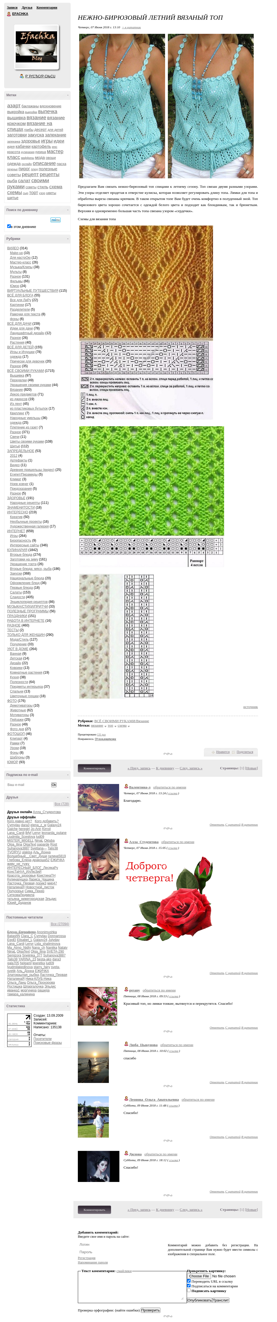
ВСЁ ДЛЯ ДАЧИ (19, 324)
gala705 (13, 963)
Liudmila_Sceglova (21, 837)
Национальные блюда (27, 578)
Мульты (16, 272)
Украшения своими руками (30, 385)
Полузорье (15, 891)
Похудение (18, 644)
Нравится (223, 752)
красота (13, 152)
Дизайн (15, 663)
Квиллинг (17, 413)
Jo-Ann (36, 829)
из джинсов (18, 399)
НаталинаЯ (16, 887)
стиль (42, 186)
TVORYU (14, 852)
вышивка (16, 117)
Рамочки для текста (25, 314)
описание (44, 163)
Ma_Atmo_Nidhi (19, 948)
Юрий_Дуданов (19, 903)
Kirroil (46, 829)
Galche (12, 829)
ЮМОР (12, 762)
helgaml (26, 963)
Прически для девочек (27, 361)
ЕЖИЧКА (57, 860)
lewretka (38, 963)
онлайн (27, 164)
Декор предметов (23, 394)
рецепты (49, 174)
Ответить (217, 824)
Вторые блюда (21, 555)
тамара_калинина (21, 994)
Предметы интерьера (26, 687)
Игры (14, 536)
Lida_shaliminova (47, 944)
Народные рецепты (25, 503)
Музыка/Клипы (21, 267)
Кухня (14, 677)
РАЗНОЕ (13, 625)
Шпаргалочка (33, 986)
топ (110, 725)
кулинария (27, 152)
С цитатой (232, 824)
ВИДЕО (13, 248)
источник (250, 707)
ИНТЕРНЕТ (16, 531)
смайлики (124, 1271)
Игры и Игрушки (22, 352)
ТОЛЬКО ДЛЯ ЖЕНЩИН (26, 635)
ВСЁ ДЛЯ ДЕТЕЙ (20, 347)
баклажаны (30, 106)
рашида (44, 990)
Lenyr (36, 833)
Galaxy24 (54, 825)
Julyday (54, 940)
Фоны (14, 753)
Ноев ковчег (19, 484)
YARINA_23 (27, 959)
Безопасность (20, 540)
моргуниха (28, 990)
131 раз (101, 734)
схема (55, 186)
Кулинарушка (17, 879)
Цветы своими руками (27, 441)
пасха (61, 164)
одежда (14, 163)
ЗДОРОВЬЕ (16, 498)
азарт (13, 105)
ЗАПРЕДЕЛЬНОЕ (20, 451)
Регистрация (87, 1258)
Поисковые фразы (48, 1043)
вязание (36, 117)
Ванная (15, 654)
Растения (17, 342)
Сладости (17, 597)
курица (40, 152)
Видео (15, 465)
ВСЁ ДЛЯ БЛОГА (20, 295)
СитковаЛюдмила (20, 895)
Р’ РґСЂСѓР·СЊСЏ (40, 76)
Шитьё (15, 446)
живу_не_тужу (18, 864)
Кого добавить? (47, 821)
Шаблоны (17, 757)
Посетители (43, 1039)
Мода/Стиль (19, 639)
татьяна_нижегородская (25, 899)
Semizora (14, 955)
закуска (36, 135)
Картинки (17, 305)
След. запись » (191, 768)
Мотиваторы (19, 715)
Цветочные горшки (24, 696)
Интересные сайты (24, 545)
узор (42, 193)
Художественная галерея (29, 526)
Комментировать (94, 768)
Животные (18, 710)
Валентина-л (139, 787)
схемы (14, 192)
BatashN (13, 936)
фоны (14, 319)
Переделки (18, 380)
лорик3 (40, 883)
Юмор (14, 286)
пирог (24, 168)
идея (11, 147)
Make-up (16, 253)
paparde (43, 844)
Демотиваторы (21, 705)
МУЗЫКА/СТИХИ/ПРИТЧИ (27, 606)
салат (24, 180)
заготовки (17, 135)
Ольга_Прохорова (41, 982)
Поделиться (245, 752)
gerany (134, 990)
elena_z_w (38, 825)
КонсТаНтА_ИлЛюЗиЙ (24, 872)
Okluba (49, 841)
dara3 (25, 825)
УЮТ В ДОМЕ (18, 649)
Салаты (16, 592)
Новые (251, 768)
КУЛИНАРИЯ (17, 550)
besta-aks (44, 959)
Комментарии (47, 7)
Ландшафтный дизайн (27, 333)
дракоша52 (41, 860)
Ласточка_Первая (21, 883)
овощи (51, 158)
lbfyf (28, 833)
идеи (59, 141)
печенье (12, 169)
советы (30, 187)
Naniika (51, 948)
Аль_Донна (42, 852)
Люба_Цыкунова (143, 1045)
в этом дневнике (23, 227)
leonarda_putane (54, 833)
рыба (12, 180)
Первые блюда (21, 588)
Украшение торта (23, 564)
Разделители (20, 309)
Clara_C (27, 936)
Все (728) (62, 804)
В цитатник (249, 824)
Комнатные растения (26, 672)
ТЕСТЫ (13, 630)
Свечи (14, 437)
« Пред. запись (139, 768)
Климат (15, 479)
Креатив (16, 517)
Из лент (16, 404)
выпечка (47, 111)
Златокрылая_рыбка (23, 975)
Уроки (14, 748)
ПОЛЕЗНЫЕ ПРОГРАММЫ (27, 611)
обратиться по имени (169, 787)
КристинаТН (46, 875)
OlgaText (29, 844)
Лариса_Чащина (41, 879)
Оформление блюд (25, 583)
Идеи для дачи (21, 328)
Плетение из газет (24, 427)
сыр (25, 193)
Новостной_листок (39, 887)
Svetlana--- (38, 848)
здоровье (30, 141)
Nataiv (62, 948)
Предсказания (21, 489)
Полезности (19, 682)
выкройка (15, 112)
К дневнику (165, 768)
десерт (40, 129)
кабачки (23, 146)
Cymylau (13, 825)
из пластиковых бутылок (29, 408)
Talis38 (53, 848)
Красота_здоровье (21, 875)
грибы (28, 130)
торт (33, 192)
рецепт (30, 174)
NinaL (39, 841)
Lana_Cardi (15, 833)
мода (40, 157)
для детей (55, 130)
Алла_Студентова (47, 812)
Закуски (16, 573)
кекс (54, 146)
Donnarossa (57, 936)
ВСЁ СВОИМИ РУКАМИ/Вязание (121, 721)
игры (47, 141)
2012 (13, 456)
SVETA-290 (55, 951)
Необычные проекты (26, 522)
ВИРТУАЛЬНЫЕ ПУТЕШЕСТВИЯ (32, 291)
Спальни (16, 691)
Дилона (135, 1154)
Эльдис (51, 899)
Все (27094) (60, 924)
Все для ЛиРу (20, 300)
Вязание (16, 390)
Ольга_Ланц (16, 982)
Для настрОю (20, 258)
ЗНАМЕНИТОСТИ (21, 507)
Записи (12, 7)
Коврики (16, 668)
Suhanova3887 (18, 848)
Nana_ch (38, 948)
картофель (41, 146)
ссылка (172, 793)
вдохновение (50, 106)
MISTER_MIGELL (20, 841)
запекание (55, 135)
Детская (16, 658)
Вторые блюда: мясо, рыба (31, 569)
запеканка (13, 141)
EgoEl (11, 940)
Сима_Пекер (34, 891)
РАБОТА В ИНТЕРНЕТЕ (26, 621)
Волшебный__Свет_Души (27, 856)
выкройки (31, 112)
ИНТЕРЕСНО (17, 512)
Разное (15, 276)
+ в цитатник (131, 27)
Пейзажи (17, 720)
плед (34, 169)
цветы (51, 193)
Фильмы (16, 281)
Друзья (27, 7)
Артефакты (18, 460)
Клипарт (16, 738)
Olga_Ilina (14, 844)
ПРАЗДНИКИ (17, 616)
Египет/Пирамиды (24, 474)
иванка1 (13, 990)
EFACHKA (9, 14)
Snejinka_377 (32, 955)
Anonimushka (47, 932)
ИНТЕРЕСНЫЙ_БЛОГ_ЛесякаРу (32, 868)
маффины (27, 157)
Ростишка (14, 986)
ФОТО (12, 701)
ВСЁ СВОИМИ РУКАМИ (25, 371)
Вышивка (17, 375)
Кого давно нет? (19, 821)
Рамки (14, 743)
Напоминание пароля (93, 1262)
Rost (53, 844)
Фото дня (17, 729)
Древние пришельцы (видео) (32, 470)
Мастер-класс (20, 262)
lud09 (40, 837)
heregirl (24, 829)
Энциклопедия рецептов (29, 602)
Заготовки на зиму (24, 559)
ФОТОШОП (16, 734)
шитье (13, 198)
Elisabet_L (24, 940)
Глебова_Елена (19, 860)
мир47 (52, 883)
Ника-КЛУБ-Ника (38, 979)
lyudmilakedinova (20, 967)
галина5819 (57, 856)
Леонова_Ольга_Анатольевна (154, 1099)
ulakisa (27, 852)
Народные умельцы (25, 418)
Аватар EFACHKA (36, 47)
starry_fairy (42, 967)
